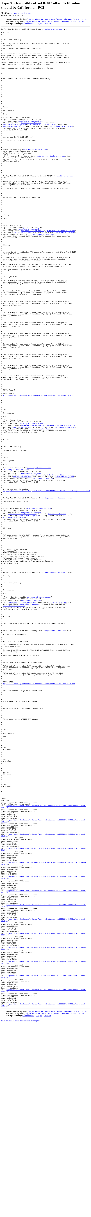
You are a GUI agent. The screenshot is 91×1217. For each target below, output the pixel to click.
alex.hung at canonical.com (20, 13)
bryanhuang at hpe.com (52, 29)
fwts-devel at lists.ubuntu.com (42, 144)
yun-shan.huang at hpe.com (14, 144)
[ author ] (47, 24)
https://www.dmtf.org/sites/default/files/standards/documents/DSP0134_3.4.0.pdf (39, 467)
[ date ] (25, 24)
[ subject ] (39, 24)
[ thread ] (31, 24)
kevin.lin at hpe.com (64, 204)
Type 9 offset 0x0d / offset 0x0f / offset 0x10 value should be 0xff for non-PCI (59, 19)
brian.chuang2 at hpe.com (62, 146)
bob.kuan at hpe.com (11, 146)
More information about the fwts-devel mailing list (20, 1215)
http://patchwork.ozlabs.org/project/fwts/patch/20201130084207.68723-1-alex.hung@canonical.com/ (46, 582)
